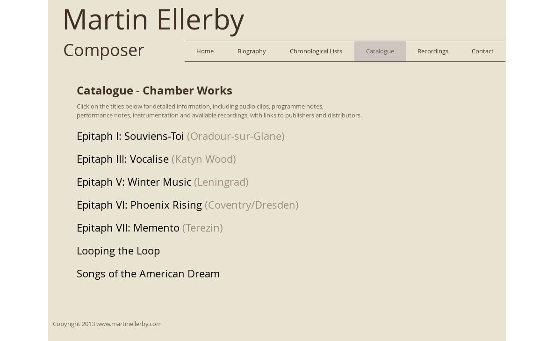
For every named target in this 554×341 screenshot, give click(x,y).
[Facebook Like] (480, 16)
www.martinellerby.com (129, 323)
